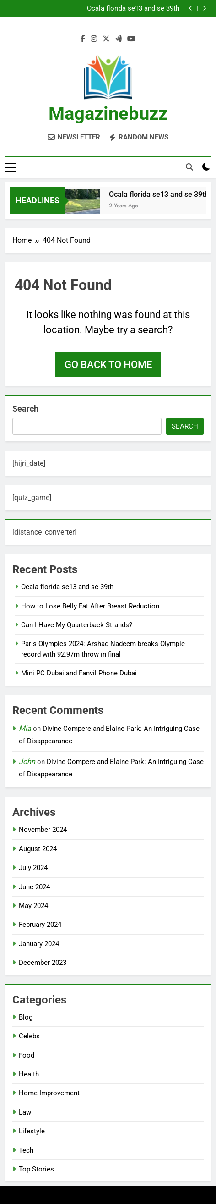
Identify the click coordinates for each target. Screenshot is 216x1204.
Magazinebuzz (108, 113)
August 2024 (38, 849)
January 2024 (39, 944)
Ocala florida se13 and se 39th (133, 8)
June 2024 (34, 887)
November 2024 (43, 829)
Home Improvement (49, 1093)
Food (26, 1055)
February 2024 (40, 924)
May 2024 (33, 906)
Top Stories (36, 1169)
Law (25, 1112)
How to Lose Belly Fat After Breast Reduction (90, 606)
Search (25, 408)
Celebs (29, 1036)
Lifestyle (32, 1131)
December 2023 (42, 963)
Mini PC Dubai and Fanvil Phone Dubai (79, 673)
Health (29, 1074)
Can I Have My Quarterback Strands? (76, 625)
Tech (26, 1150)
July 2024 (33, 868)
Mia (25, 728)
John (27, 761)
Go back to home (108, 364)
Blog (25, 1017)
